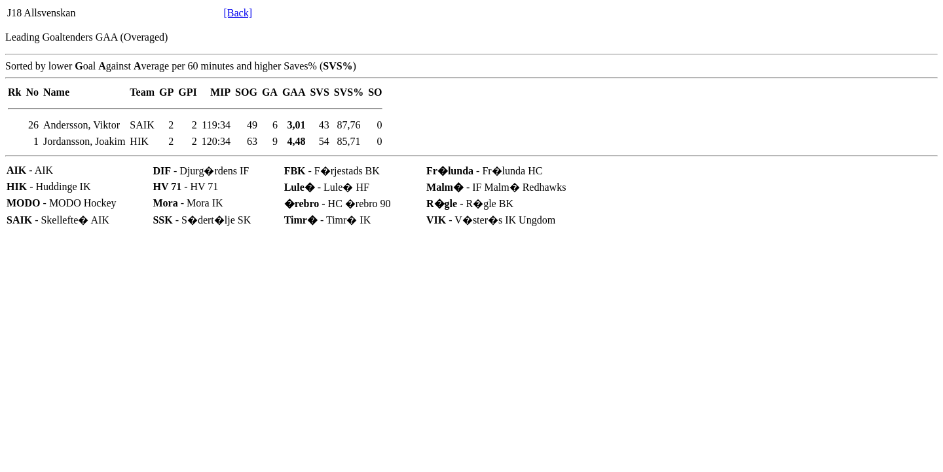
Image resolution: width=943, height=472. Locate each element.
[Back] (237, 12)
